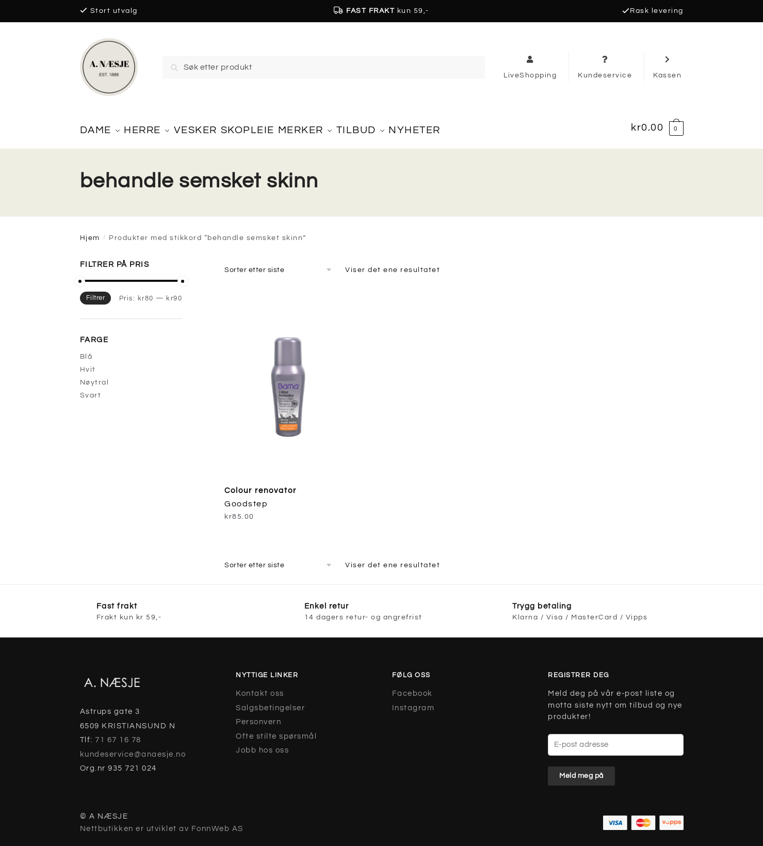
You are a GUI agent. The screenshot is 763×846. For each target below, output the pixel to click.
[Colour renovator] (295, 377)
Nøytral (94, 376)
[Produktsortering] (278, 263)
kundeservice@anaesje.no (133, 748)
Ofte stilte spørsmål (276, 730)
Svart (91, 389)
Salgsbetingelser (270, 702)
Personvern (258, 716)
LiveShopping (530, 66)
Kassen (667, 66)
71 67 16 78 (118, 734)
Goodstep (246, 498)
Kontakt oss (260, 688)
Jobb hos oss (262, 744)
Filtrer (95, 292)
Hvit (88, 364)
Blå (86, 350)
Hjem (90, 232)
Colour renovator (260, 484)
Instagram (413, 702)
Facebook (412, 688)
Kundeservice (605, 66)
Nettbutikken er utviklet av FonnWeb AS (161, 823)
